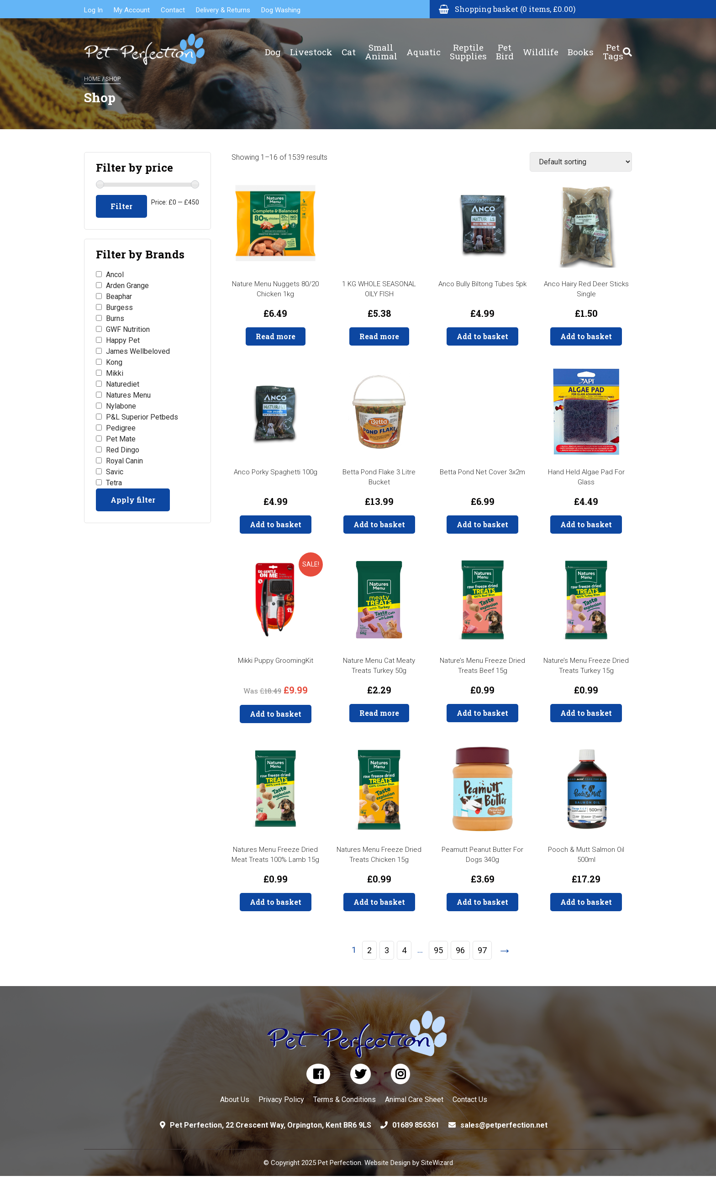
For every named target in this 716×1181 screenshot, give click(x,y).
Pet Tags (613, 46)
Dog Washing (280, 10)
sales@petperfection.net (504, 1125)
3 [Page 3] (386, 950)
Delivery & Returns (223, 10)
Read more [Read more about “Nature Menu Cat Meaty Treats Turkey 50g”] (379, 713)
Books (581, 46)
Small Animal (381, 46)
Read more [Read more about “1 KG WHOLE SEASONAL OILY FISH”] (379, 336)
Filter (121, 206)
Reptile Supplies (468, 46)
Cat (349, 46)
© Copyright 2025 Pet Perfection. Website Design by (342, 1163)
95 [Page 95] (438, 950)
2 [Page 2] (369, 950)
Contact (173, 10)
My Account (132, 10)
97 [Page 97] (482, 950)
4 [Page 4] (404, 950)
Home (92, 78)
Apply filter (133, 499)
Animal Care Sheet (414, 1099)
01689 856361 (415, 1125)
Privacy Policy (281, 1099)
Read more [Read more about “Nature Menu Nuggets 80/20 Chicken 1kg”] (275, 336)
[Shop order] (581, 162)
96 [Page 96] (460, 950)
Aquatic (423, 46)
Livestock (311, 46)
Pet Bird (505, 46)
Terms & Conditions (344, 1099)
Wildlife (540, 46)
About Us (234, 1099)
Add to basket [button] (482, 336)
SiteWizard (437, 1163)
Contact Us (470, 1099)
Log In (93, 10)
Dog (273, 46)
